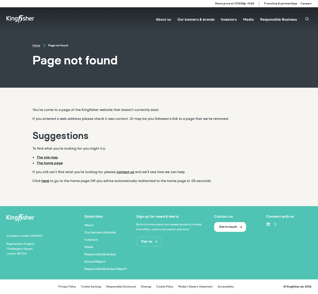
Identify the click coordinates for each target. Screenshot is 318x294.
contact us (125, 172)
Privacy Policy (67, 286)
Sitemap (146, 286)
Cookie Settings (91, 286)
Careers (306, 3)
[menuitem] (163, 19)
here (45, 181)
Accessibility (226, 286)
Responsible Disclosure (121, 286)
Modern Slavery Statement (195, 286)
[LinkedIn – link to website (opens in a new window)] (268, 224)
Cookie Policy (164, 286)
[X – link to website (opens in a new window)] (275, 224)
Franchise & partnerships (280, 3)
